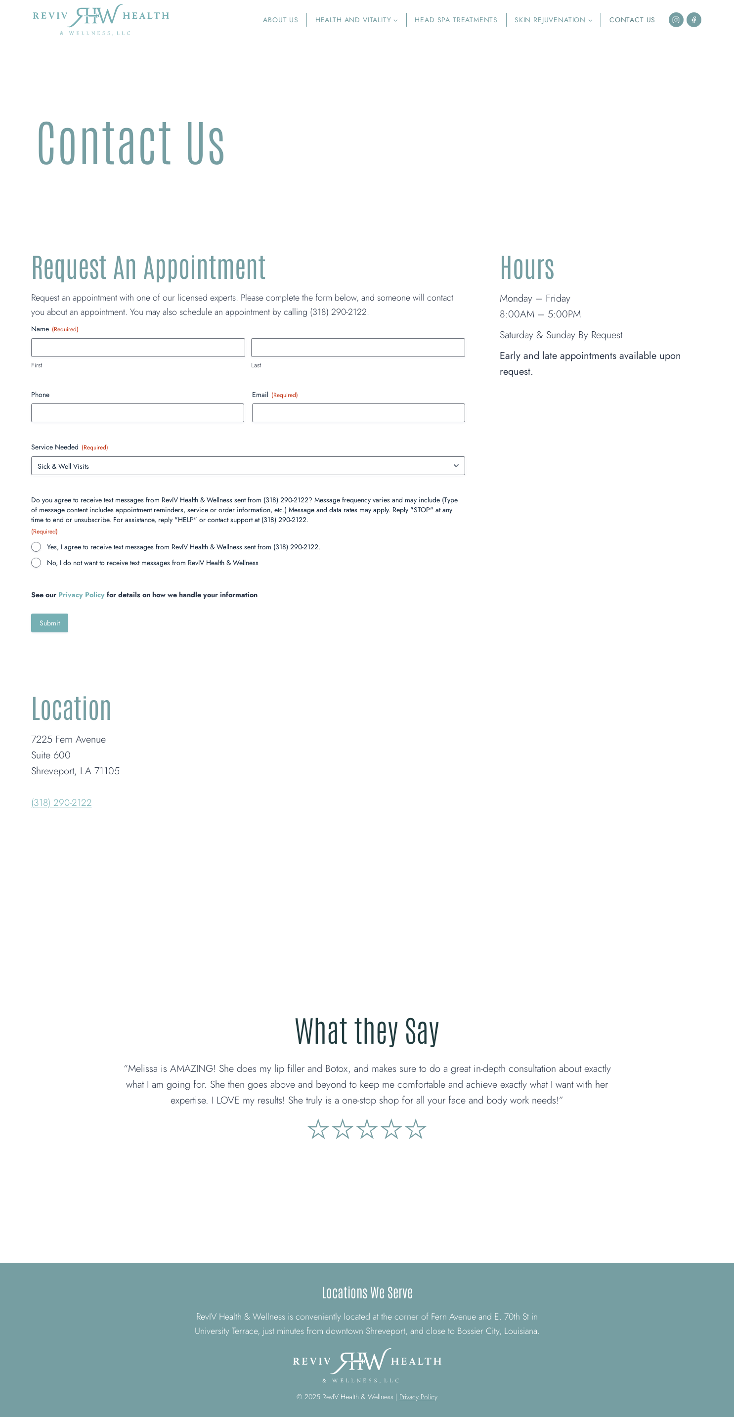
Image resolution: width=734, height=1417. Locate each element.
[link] (367, 1073)
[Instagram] (676, 19)
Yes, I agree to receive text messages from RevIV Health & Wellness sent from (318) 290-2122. (183, 547)
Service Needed (69, 447)
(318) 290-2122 (63, 803)
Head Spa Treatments (456, 20)
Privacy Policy (81, 595)
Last (256, 365)
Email (275, 394)
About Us (281, 20)
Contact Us (632, 20)
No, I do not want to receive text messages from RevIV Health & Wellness (153, 563)
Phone (40, 394)
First (36, 365)
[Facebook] (694, 19)
